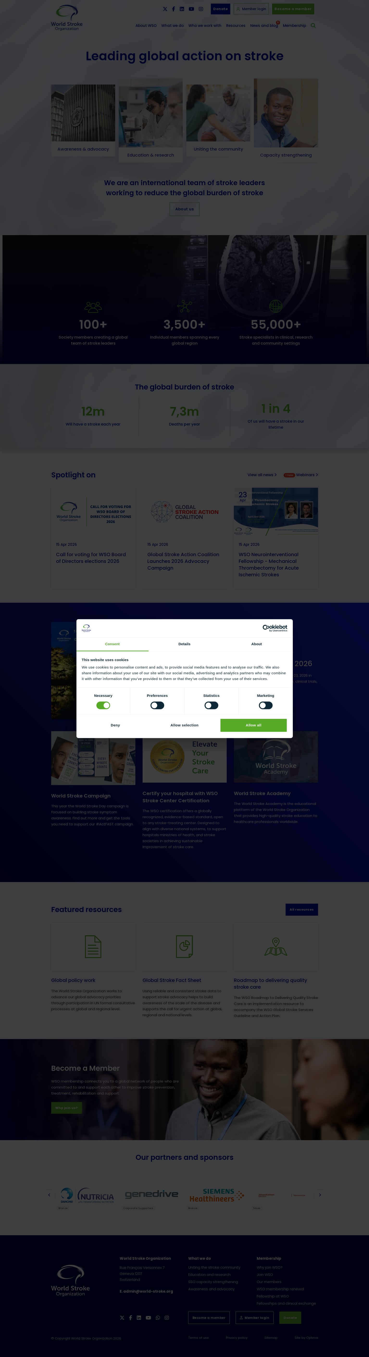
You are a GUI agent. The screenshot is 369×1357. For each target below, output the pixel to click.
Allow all (253, 725)
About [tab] (256, 644)
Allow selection (184, 725)
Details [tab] (185, 644)
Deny (115, 725)
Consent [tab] (112, 644)
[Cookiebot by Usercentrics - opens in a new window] (266, 628)
